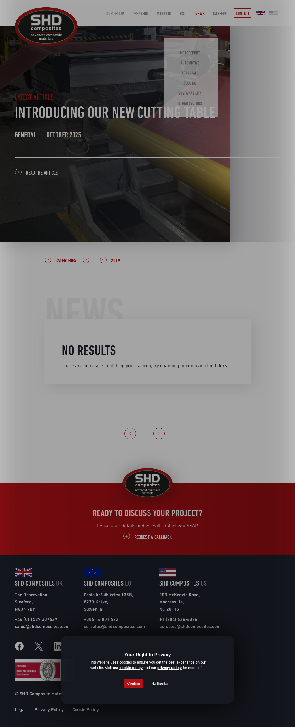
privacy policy (169, 668)
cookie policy (131, 668)
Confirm (133, 683)
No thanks (159, 683)
